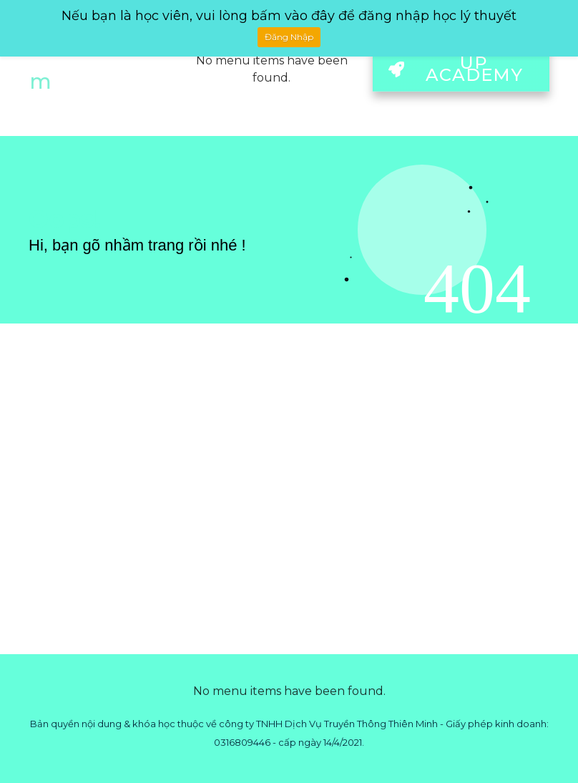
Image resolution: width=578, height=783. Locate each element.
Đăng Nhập (289, 36)
